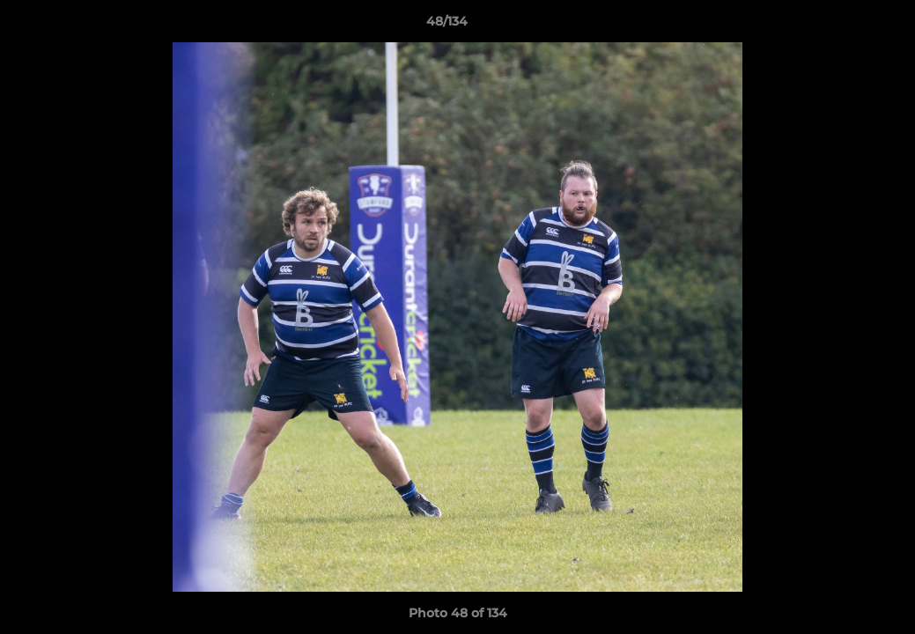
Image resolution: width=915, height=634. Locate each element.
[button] (841, 25)
